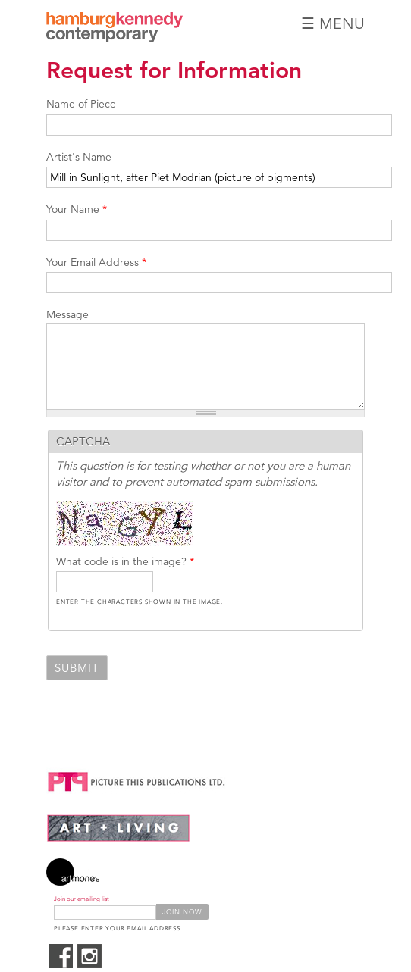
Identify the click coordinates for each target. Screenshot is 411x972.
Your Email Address (96, 262)
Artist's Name (78, 157)
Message (67, 314)
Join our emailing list (81, 898)
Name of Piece (81, 104)
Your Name (76, 209)
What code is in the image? (125, 561)
